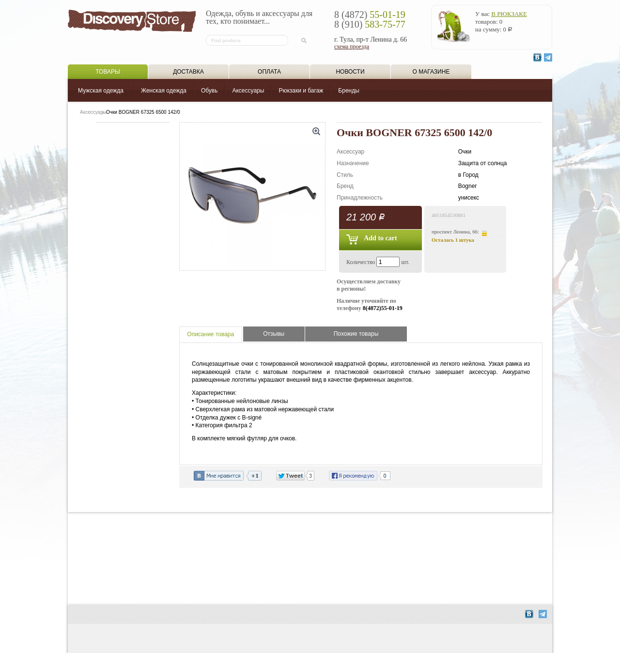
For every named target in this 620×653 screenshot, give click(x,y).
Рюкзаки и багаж (301, 90)
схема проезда (351, 46)
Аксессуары (248, 90)
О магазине (431, 71)
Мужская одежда (101, 90)
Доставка (188, 71)
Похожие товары (356, 333)
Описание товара (210, 334)
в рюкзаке (509, 13)
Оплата (269, 71)
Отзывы (273, 333)
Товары (107, 71)
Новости (350, 71)
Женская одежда (163, 90)
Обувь (209, 90)
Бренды (348, 90)
